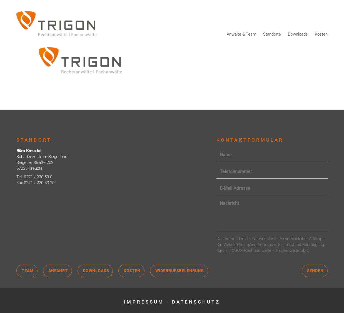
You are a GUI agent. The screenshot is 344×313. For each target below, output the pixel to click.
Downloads (298, 34)
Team (27, 270)
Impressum (144, 302)
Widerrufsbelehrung (179, 270)
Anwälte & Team (241, 34)
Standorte (272, 34)
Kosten (321, 34)
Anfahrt (58, 270)
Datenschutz (196, 302)
